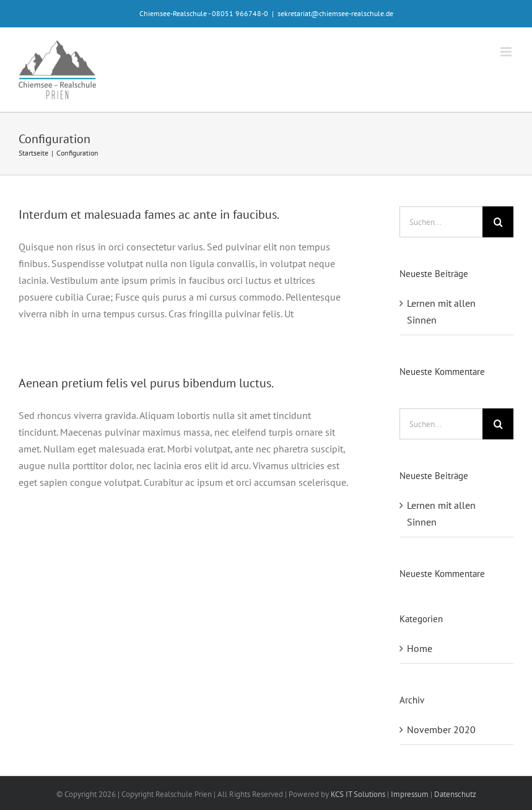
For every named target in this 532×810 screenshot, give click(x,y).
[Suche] (497, 221)
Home (419, 648)
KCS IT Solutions (358, 794)
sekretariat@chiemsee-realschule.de (335, 13)
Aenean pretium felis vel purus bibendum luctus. (146, 383)
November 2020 (441, 729)
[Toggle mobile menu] (506, 51)
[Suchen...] (440, 221)
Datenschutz (455, 794)
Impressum (410, 794)
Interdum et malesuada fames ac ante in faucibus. (149, 214)
